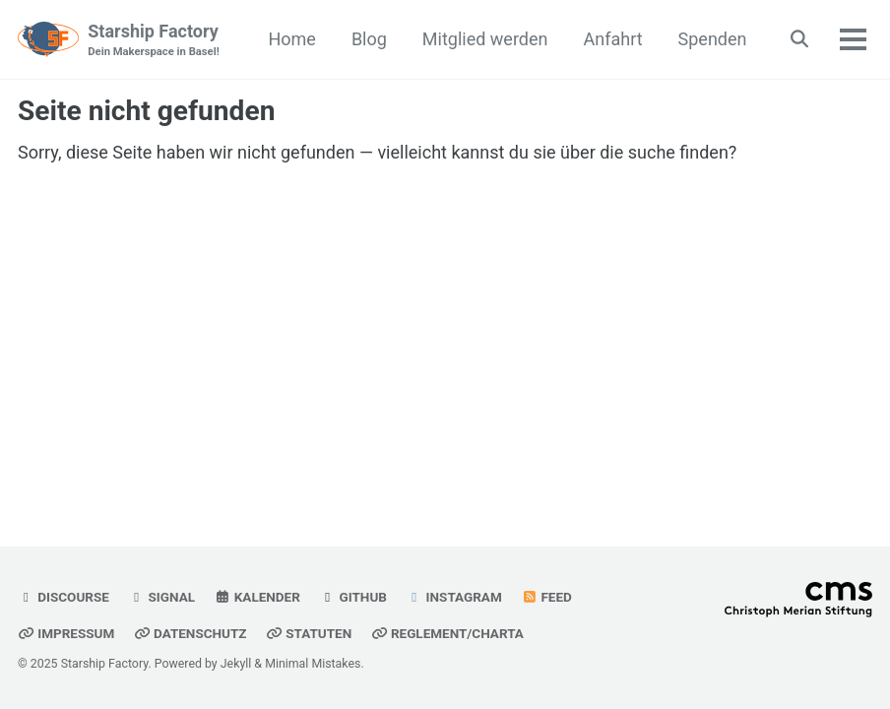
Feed (546, 597)
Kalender (257, 597)
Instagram (453, 597)
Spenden (712, 39)
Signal (161, 597)
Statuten (308, 633)
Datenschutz (190, 633)
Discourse (63, 597)
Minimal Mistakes (312, 664)
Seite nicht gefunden (146, 111)
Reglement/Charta (447, 633)
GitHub (353, 597)
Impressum (66, 633)
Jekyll (236, 664)
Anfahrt (613, 39)
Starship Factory (153, 41)
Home (291, 39)
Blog (369, 39)
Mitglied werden (485, 39)
